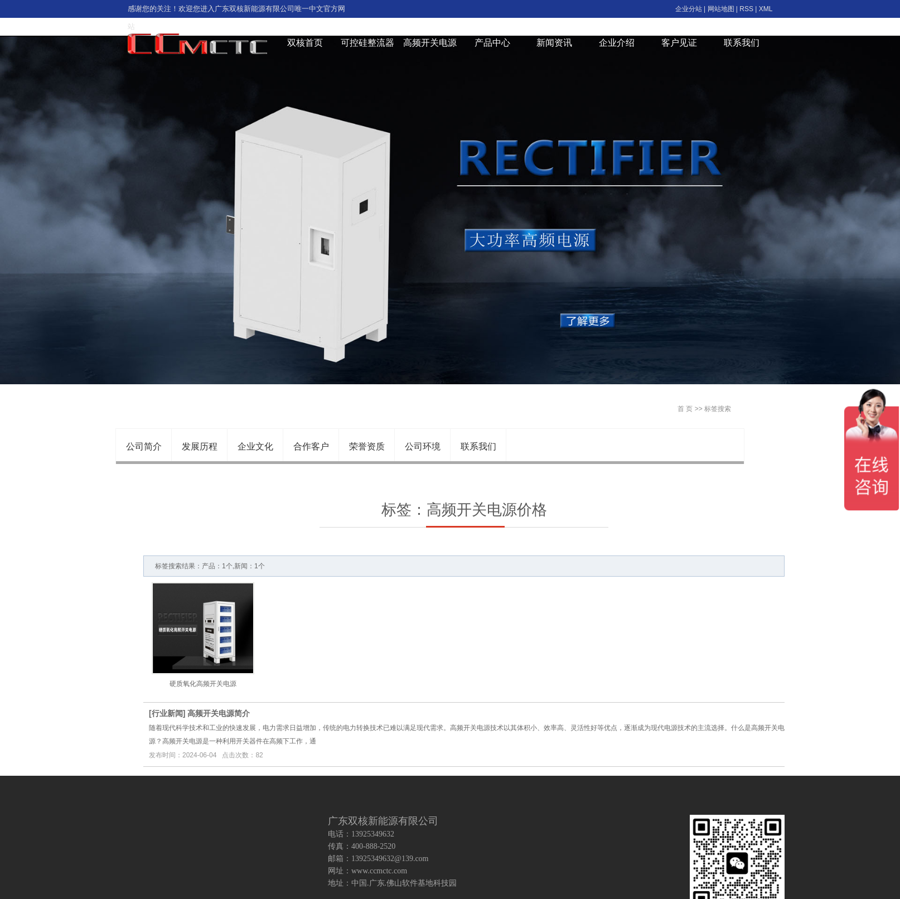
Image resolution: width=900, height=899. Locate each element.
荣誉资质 (367, 446)
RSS (746, 9)
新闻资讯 (554, 42)
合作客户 (311, 446)
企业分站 (688, 9)
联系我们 (741, 42)
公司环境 (423, 446)
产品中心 (492, 42)
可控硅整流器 (367, 42)
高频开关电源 (430, 42)
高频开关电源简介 (218, 713)
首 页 (685, 409)
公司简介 (144, 446)
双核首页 (305, 42)
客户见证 (679, 42)
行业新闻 (167, 713)
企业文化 (255, 446)
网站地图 (721, 9)
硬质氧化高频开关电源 (203, 684)
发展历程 (199, 446)
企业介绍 (617, 42)
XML (766, 9)
